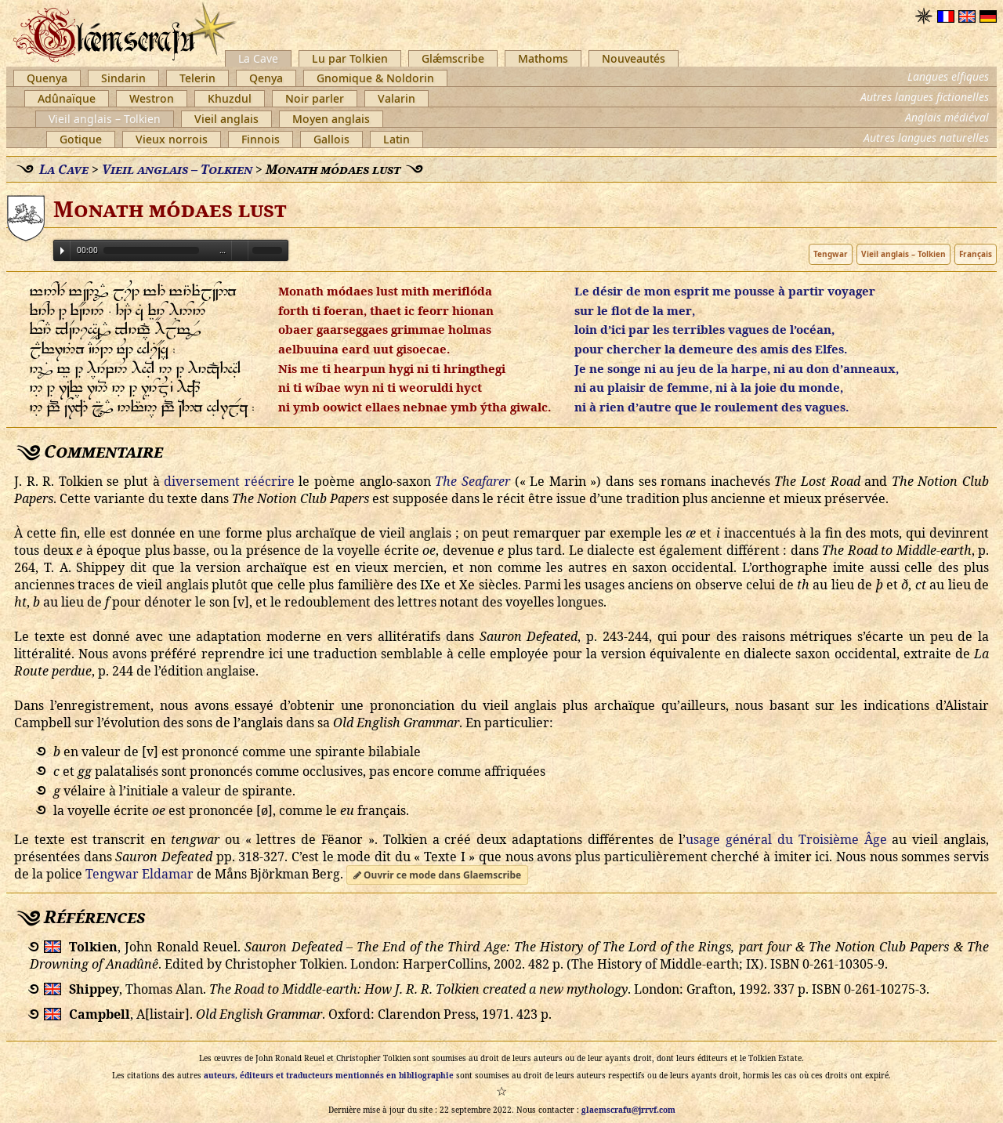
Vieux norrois (172, 139)
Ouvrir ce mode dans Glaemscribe (437, 875)
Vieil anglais (226, 118)
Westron (151, 98)
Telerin (197, 78)
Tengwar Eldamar (139, 873)
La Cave (258, 58)
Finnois (260, 139)
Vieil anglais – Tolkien (105, 118)
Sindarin (123, 78)
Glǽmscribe (453, 58)
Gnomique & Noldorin (375, 78)
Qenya (266, 78)
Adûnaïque (67, 98)
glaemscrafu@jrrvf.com (628, 1109)
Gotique (81, 139)
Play (62, 251)
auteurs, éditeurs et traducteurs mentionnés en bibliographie (329, 1075)
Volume (240, 249)
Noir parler (314, 98)
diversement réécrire (229, 481)
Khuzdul (230, 98)
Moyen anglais (331, 118)
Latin (396, 139)
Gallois (331, 139)
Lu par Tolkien (350, 58)
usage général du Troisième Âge (786, 839)
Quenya (47, 78)
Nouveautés (633, 58)
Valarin (396, 98)
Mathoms (543, 58)
